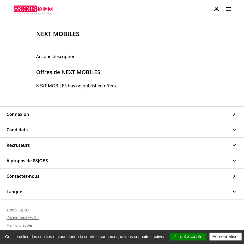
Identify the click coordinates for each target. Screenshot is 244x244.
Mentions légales (20, 225)
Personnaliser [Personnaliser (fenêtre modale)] (225, 236)
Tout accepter (188, 236)
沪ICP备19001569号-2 (23, 218)
